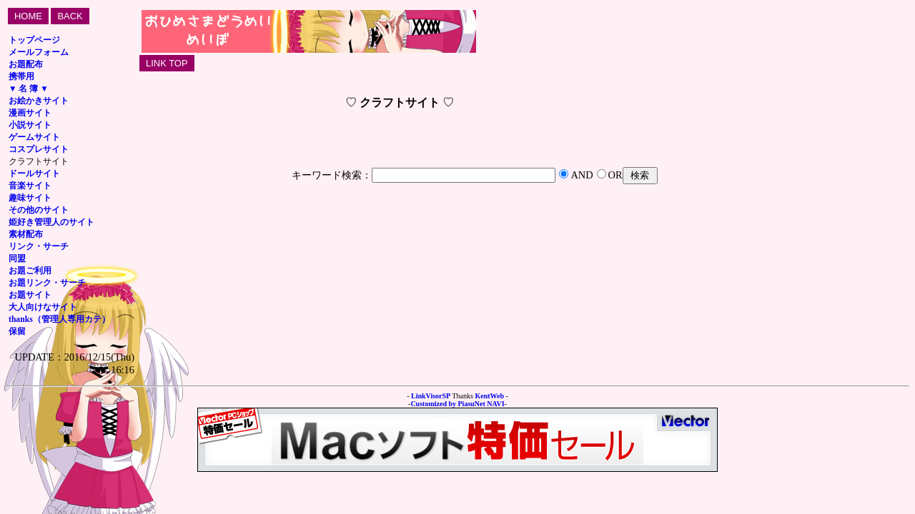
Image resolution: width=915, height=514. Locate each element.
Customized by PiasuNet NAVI (457, 404)
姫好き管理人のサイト (51, 222)
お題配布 (26, 64)
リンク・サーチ (39, 246)
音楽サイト (30, 186)
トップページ (34, 40)
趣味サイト (30, 198)
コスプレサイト (39, 149)
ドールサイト (34, 173)
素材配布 (26, 234)
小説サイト (30, 125)
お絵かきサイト (39, 101)
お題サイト (30, 295)
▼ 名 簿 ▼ (29, 89)
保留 (17, 331)
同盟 (17, 258)
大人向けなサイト (43, 307)
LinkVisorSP (430, 396)
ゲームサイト (34, 137)
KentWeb (489, 396)
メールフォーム (39, 52)
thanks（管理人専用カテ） (59, 319)
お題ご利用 (30, 271)
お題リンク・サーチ (47, 283)
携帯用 (21, 76)
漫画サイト (30, 113)
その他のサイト (39, 210)
